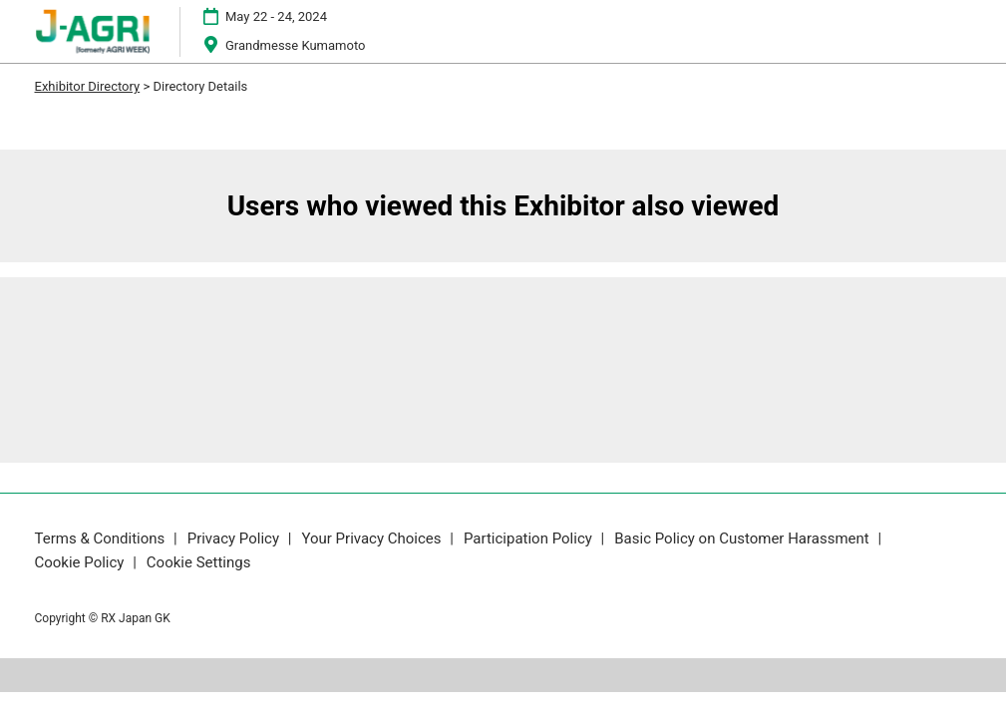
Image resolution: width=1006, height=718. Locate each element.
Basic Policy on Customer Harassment (743, 538)
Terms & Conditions (102, 538)
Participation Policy (530, 538)
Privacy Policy (235, 538)
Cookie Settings (199, 562)
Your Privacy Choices (373, 538)
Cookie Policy (82, 562)
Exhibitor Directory (88, 86)
